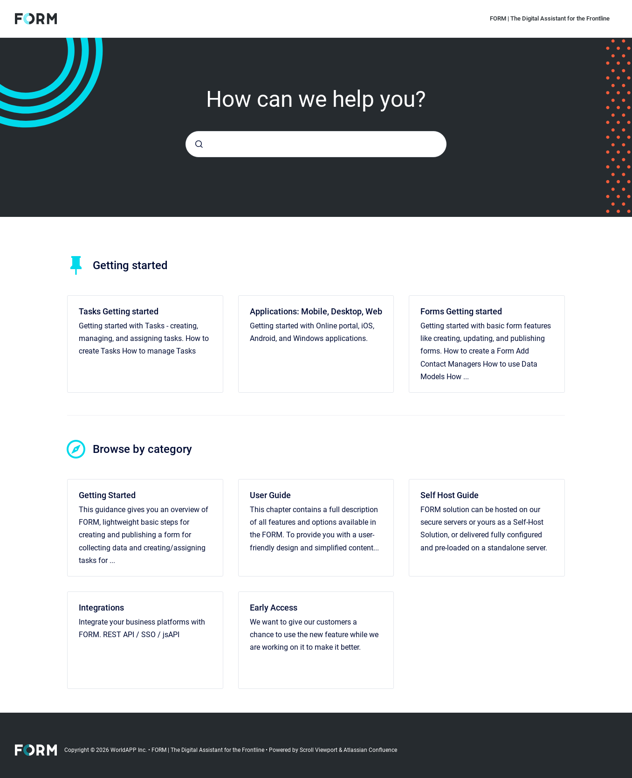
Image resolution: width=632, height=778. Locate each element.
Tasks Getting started (118, 311)
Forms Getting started (461, 311)
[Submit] (199, 144)
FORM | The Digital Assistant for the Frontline (550, 18)
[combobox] (316, 144)
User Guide (270, 495)
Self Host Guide (449, 495)
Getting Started (107, 495)
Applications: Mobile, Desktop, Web (316, 311)
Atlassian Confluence (370, 750)
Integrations (101, 607)
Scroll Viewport (319, 750)
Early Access (273, 607)
